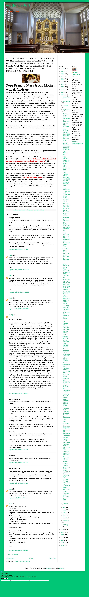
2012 (62, 537)
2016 (62, 95)
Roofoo (48, 568)
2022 (62, 79)
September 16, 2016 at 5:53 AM (18, 483)
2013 (62, 535)
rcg (10, 489)
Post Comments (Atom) (22, 561)
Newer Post (10, 558)
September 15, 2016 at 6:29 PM (18, 462)
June (64, 510)
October (65, 105)
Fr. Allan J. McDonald (76, 73)
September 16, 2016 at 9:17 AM (18, 498)
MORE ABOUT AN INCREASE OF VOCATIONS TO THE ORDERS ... (66, 120)
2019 (62, 87)
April (65, 515)
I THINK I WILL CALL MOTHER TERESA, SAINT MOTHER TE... (66, 443)
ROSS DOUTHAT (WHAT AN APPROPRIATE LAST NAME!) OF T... (66, 194)
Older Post (52, 558)
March (65, 518)
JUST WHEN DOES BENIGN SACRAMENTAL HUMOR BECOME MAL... (66, 179)
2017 (62, 92)
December (66, 97)
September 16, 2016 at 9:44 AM (18, 550)
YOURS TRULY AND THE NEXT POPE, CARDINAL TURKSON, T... (66, 470)
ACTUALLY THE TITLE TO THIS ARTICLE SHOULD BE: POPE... (66, 484)
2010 (63, 543)
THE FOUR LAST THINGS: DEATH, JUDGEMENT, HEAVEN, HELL (66, 370)
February (66, 520)
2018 (63, 89)
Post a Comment (13, 554)
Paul (10, 255)
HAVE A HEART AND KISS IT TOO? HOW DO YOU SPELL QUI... (66, 148)
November (66, 101)
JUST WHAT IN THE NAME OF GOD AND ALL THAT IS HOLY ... (66, 134)
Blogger (61, 568)
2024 (63, 74)
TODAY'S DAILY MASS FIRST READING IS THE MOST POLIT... (66, 399)
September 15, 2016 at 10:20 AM (19, 269)
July (64, 507)
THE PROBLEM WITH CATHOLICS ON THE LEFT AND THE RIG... (66, 163)
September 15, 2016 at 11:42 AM (19, 393)
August (65, 503)
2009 (63, 545)
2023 (63, 76)
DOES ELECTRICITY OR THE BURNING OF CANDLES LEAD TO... (66, 239)
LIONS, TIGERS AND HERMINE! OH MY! (66, 496)
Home (31, 558)
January (65, 524)
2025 (63, 71)
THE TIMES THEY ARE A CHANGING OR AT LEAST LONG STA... (66, 328)
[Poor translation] (6, 578)
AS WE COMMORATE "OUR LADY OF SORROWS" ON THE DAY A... (66, 270)
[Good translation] (2, 578)
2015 (62, 529)
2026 (63, 68)
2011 (62, 540)
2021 (62, 81)
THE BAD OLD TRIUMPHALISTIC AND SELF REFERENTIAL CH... (66, 414)
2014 (62, 532)
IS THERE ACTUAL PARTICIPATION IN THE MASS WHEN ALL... (66, 356)
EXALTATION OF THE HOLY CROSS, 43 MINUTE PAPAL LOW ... (66, 297)
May (64, 512)
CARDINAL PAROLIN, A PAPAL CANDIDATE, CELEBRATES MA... (66, 429)
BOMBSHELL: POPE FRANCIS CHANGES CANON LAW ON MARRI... (66, 284)
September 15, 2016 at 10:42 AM (19, 292)
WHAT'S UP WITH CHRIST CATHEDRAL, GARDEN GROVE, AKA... (66, 209)
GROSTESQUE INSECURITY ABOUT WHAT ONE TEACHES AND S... (66, 385)
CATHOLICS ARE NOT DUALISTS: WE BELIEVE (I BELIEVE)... (66, 255)
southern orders (18, 5)
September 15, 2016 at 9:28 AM (18, 249)
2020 (63, 84)
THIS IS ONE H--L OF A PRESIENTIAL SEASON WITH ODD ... (66, 342)
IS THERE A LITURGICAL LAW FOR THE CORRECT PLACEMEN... (66, 224)
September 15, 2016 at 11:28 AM (19, 309)
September (66, 110)
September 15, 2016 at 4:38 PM (18, 449)
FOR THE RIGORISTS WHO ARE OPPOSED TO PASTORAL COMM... (66, 312)
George (11, 315)
